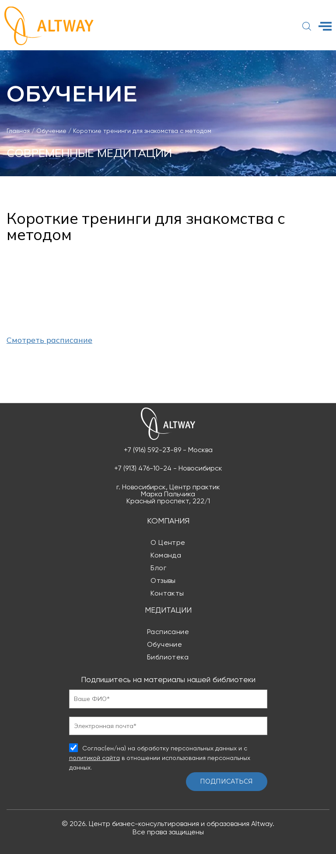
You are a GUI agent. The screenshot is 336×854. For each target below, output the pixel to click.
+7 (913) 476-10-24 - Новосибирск (168, 468)
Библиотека (168, 657)
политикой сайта (94, 757)
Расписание (168, 631)
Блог (158, 568)
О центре (168, 542)
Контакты (167, 593)
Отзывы (163, 580)
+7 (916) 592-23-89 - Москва (168, 449)
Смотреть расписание (49, 340)
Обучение (164, 644)
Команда (165, 555)
